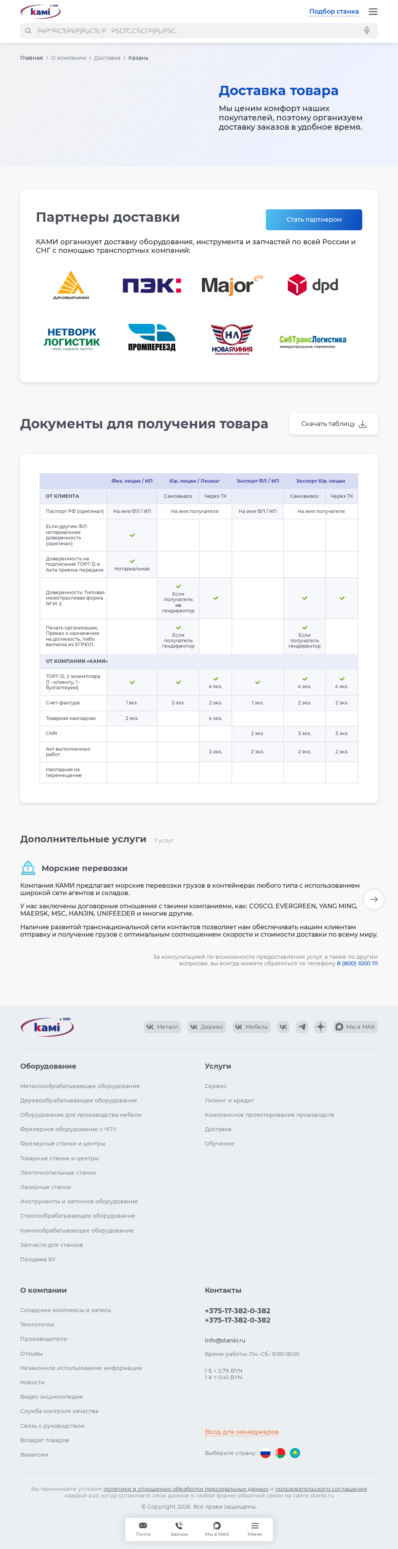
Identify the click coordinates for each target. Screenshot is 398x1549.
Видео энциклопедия (51, 1396)
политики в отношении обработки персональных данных (185, 1488)
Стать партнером (314, 219)
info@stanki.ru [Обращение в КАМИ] (225, 1340)
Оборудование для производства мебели (81, 1114)
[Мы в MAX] (217, 1529)
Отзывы (31, 1353)
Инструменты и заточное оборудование (79, 1201)
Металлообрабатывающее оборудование (80, 1086)
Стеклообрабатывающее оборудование (77, 1215)
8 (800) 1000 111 (357, 963)
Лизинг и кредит (229, 1100)
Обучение (219, 1143)
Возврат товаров (44, 1440)
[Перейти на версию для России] (265, 1453)
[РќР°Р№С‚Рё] (28, 30)
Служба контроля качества (59, 1411)
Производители (43, 1338)
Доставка (107, 57)
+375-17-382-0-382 (238, 1311)
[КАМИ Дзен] (320, 1027)
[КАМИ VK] (283, 1027)
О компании (68, 57)
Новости (32, 1382)
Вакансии (34, 1454)
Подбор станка (334, 11)
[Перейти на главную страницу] (40, 11)
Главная (31, 57)
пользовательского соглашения (321, 1488)
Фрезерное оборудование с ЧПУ (68, 1129)
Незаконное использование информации (81, 1368)
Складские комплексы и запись (65, 1310)
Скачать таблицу (328, 424)
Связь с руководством (52, 1425)
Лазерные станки (45, 1187)
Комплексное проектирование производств (269, 1114)
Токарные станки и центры (59, 1158)
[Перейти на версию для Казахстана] (295, 1453)
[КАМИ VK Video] (163, 1027)
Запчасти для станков (51, 1244)
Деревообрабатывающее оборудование (78, 1100)
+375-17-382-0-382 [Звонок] (179, 1529)
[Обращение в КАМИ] (143, 1529)
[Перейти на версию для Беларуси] (280, 1453)
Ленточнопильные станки (58, 1172)
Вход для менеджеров (242, 1432)
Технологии (37, 1324)
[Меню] (373, 11)
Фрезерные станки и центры (62, 1143)
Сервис (216, 1086)
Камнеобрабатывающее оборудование (77, 1230)
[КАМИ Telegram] (302, 1027)
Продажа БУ (38, 1259)
